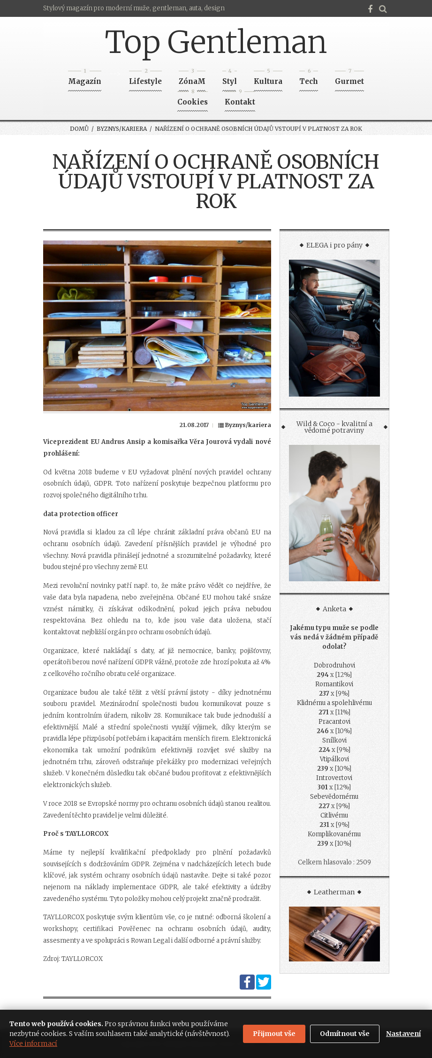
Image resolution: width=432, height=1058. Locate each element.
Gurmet (349, 78)
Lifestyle (145, 78)
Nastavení (403, 1033)
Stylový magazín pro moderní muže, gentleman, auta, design (134, 8)
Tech (308, 78)
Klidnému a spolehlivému (334, 703)
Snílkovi (334, 740)
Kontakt (240, 99)
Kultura (268, 78)
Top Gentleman (216, 42)
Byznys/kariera (122, 128)
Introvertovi (334, 778)
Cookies (192, 99)
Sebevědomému (334, 797)
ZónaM (192, 78)
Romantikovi (334, 684)
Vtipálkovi (334, 759)
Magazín (84, 78)
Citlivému (334, 815)
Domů (79, 128)
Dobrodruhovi (334, 665)
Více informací (33, 1043)
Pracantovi (334, 722)
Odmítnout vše (345, 1033)
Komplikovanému (334, 834)
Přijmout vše (274, 1033)
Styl (229, 78)
